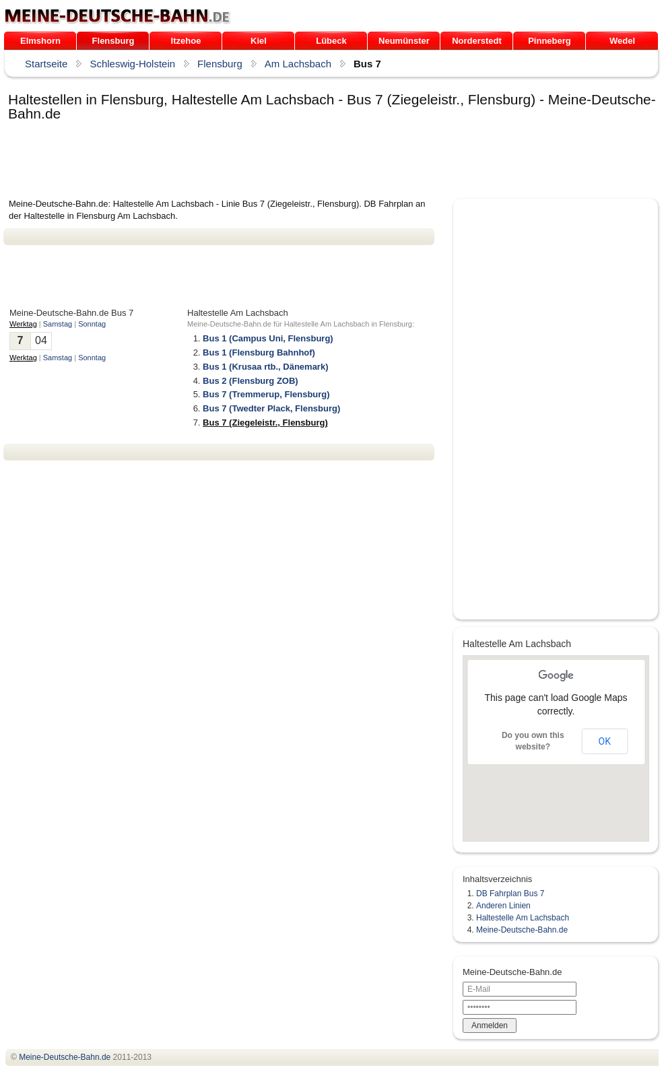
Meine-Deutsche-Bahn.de (522, 930)
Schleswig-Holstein (132, 63)
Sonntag (92, 324)
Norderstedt (477, 41)
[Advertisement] (248, 161)
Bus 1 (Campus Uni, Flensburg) (268, 338)
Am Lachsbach (298, 63)
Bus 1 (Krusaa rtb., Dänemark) (265, 367)
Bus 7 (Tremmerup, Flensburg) (266, 394)
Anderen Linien (503, 905)
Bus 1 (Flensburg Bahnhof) (259, 352)
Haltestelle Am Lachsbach (522, 917)
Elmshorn (40, 41)
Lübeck (331, 41)
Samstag (57, 324)
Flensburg (113, 41)
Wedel (622, 41)
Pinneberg (549, 41)
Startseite (46, 63)
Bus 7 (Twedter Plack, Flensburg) (271, 408)
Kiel (259, 41)
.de (117, 16)
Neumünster (404, 41)
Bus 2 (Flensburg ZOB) (250, 381)
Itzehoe (186, 41)
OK (605, 741)
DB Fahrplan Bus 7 (510, 893)
